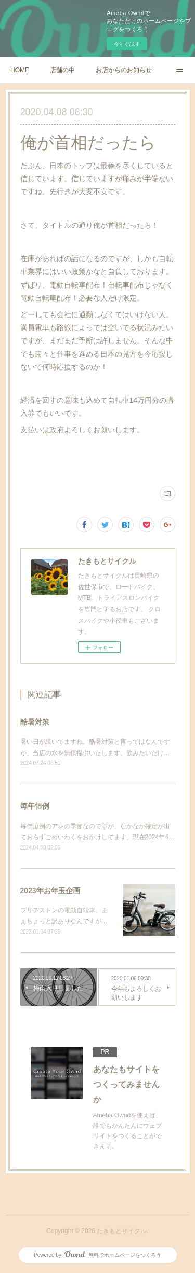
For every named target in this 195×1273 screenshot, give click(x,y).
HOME (19, 70)
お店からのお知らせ (124, 70)
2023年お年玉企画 (50, 890)
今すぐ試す (127, 44)
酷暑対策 (34, 722)
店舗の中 (62, 70)
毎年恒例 (34, 806)
